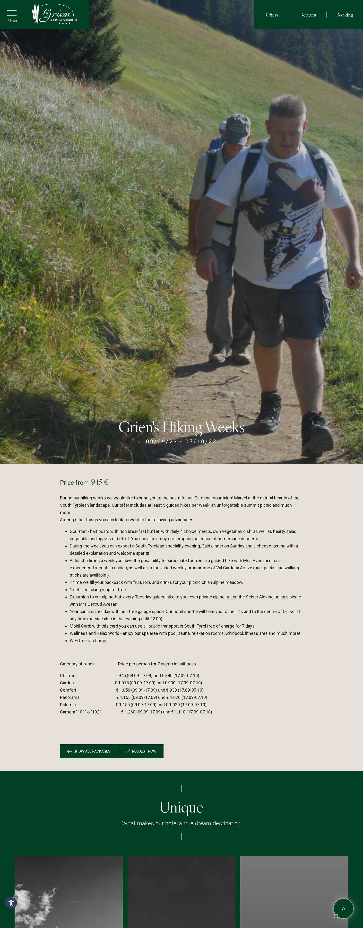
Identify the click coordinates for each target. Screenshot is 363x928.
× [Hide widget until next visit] (16, 897)
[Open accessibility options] (11, 902)
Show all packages (88, 751)
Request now (141, 751)
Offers (272, 14)
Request (308, 14)
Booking (344, 14)
